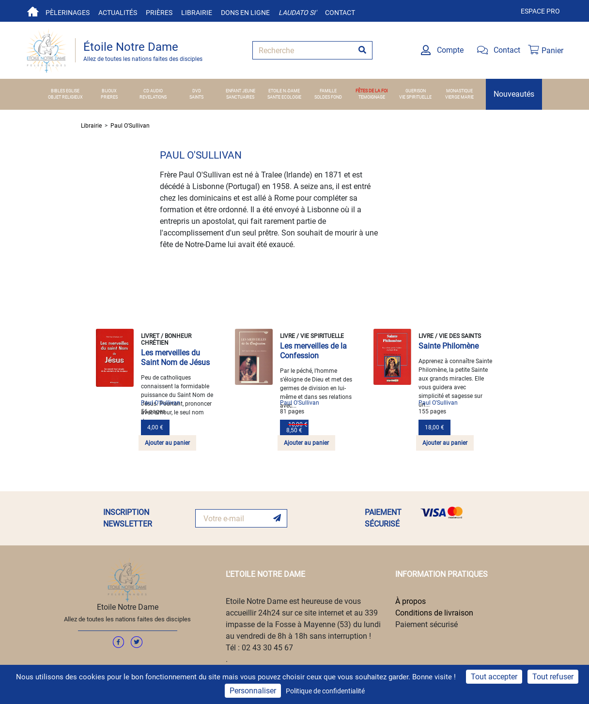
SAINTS (196, 97)
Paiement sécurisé (426, 624)
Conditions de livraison (434, 612)
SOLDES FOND (328, 97)
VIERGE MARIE (459, 97)
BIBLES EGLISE (65, 90)
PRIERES (109, 97)
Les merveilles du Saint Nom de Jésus (175, 357)
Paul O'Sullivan (130, 125)
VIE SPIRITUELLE (415, 97)
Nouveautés (514, 94)
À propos (410, 601)
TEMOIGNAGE (371, 97)
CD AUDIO (153, 90)
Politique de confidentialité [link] (325, 691)
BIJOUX (109, 90)
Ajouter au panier (167, 443)
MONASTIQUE (459, 90)
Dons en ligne (245, 12)
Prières (159, 12)
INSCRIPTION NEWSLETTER (127, 518)
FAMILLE (328, 90)
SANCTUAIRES (240, 97)
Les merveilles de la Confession (313, 350)
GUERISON (415, 90)
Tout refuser (553, 676)
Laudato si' (297, 12)
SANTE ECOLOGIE (284, 97)
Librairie (196, 12)
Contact (340, 12)
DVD (196, 90)
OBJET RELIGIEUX (65, 97)
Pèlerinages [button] (68, 12)
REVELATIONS (153, 97)
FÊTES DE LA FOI (372, 90)
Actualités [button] (117, 12)
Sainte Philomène (448, 346)
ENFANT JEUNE (240, 90)
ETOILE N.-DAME (284, 90)
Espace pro (540, 11)
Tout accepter (494, 676)
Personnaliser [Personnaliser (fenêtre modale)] (253, 690)
